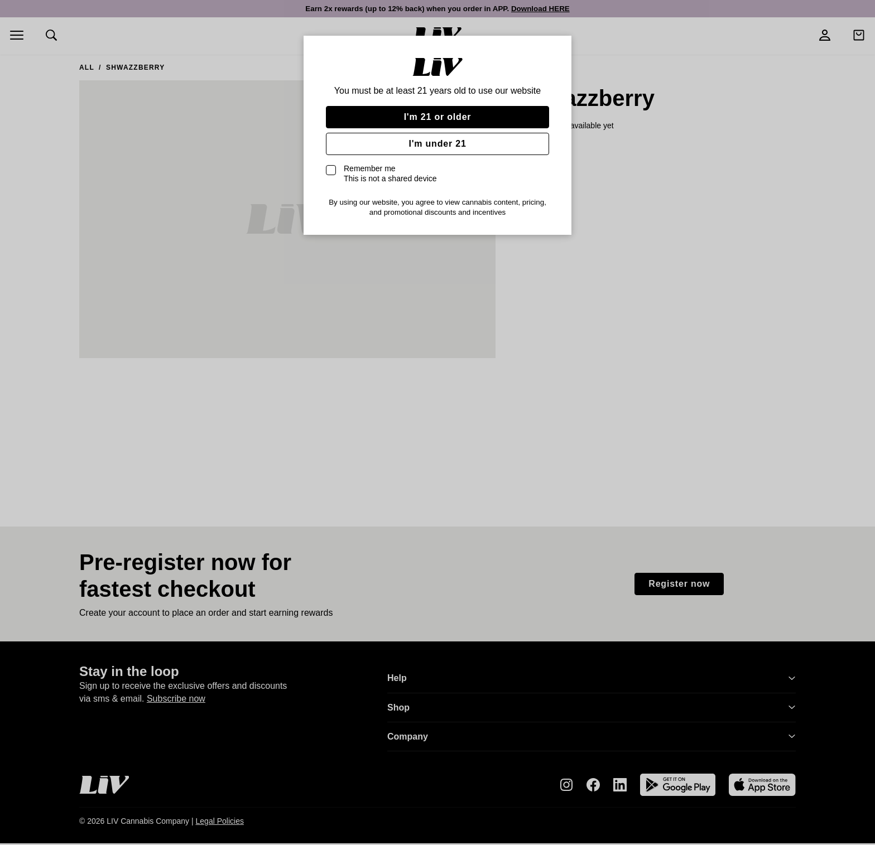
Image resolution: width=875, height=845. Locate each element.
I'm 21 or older (438, 117)
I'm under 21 (437, 143)
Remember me (390, 173)
